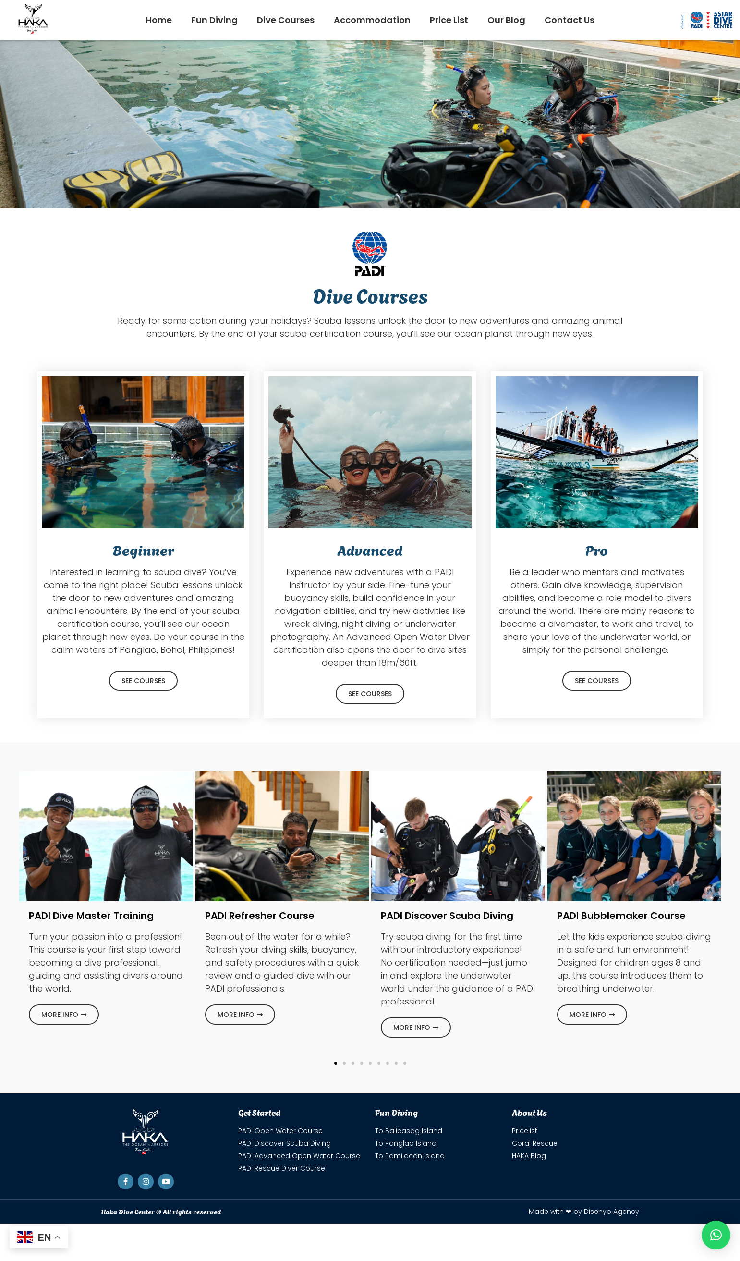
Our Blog (506, 20)
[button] (335, 1063)
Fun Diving (214, 20)
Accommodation (372, 20)
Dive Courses (286, 20)
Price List (449, 20)
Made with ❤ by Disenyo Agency (584, 1211)
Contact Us (569, 20)
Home (159, 20)
